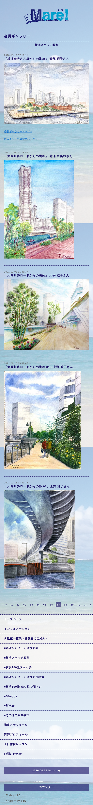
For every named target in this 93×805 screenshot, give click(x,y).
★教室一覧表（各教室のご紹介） (26, 638)
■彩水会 (9, 705)
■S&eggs (10, 696)
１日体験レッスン (16, 744)
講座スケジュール (16, 724)
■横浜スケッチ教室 (16, 657)
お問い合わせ (13, 753)
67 (58, 604)
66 (51, 604)
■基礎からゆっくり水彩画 (21, 648)
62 (24, 604)
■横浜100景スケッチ (18, 667)
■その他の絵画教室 (16, 715)
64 (38, 604)
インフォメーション (17, 628)
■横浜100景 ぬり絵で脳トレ (23, 686)
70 (78, 604)
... (11, 604)
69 (72, 604)
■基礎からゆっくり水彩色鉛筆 (24, 677)
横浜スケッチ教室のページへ (21, 139)
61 (18, 604)
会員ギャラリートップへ (18, 131)
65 (44, 604)
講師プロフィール (16, 734)
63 (31, 604)
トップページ (13, 619)
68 (65, 604)
